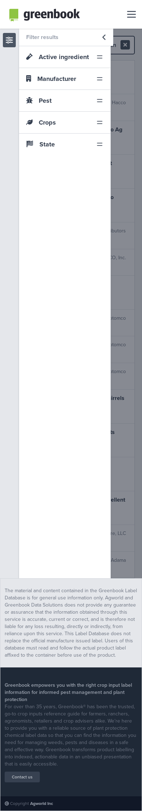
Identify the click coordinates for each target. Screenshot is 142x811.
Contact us (22, 776)
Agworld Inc (41, 803)
